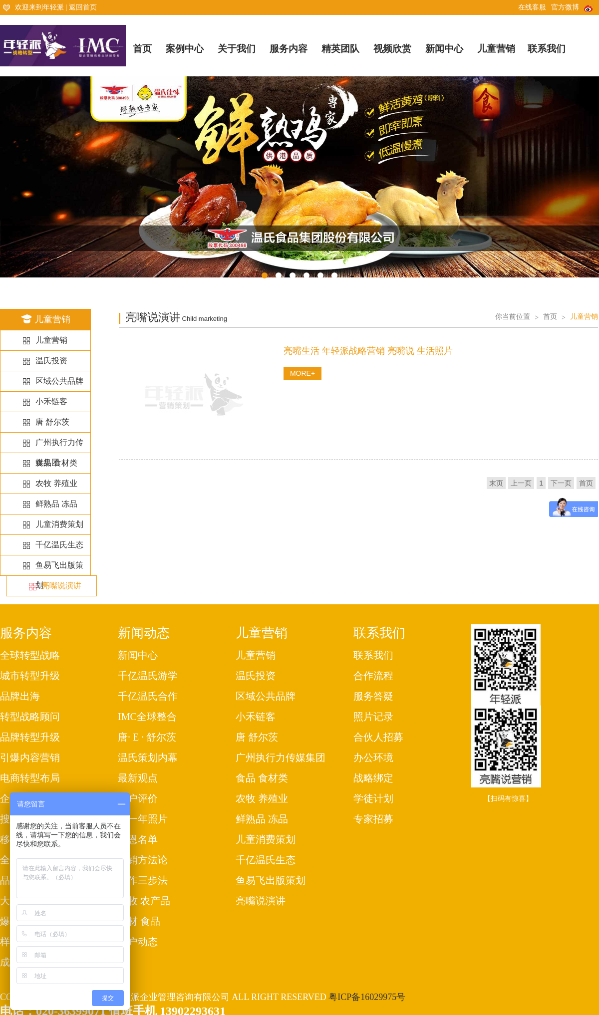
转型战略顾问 (30, 716)
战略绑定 (373, 777)
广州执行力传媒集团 (280, 757)
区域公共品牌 (59, 381)
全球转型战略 (30, 655)
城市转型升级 (30, 675)
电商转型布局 (30, 777)
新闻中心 (444, 48)
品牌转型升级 (30, 737)
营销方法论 (143, 859)
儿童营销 (496, 48)
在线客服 (532, 7)
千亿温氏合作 (148, 696)
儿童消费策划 (59, 524)
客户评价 (138, 798)
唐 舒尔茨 (52, 422)
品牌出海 (20, 696)
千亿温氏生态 (59, 544)
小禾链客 (51, 401)
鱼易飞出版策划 (270, 880)
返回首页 (83, 7)
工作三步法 (143, 880)
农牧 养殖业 (56, 483)
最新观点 (138, 777)
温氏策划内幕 (148, 757)
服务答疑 (373, 696)
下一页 (561, 483)
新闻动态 (144, 633)
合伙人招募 (378, 737)
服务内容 (288, 48)
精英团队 (340, 48)
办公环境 (373, 757)
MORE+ (302, 373)
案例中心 (185, 48)
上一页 (521, 483)
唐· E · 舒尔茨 (147, 737)
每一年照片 (143, 818)
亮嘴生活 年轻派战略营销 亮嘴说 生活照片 (368, 351)
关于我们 (237, 48)
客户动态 (138, 941)
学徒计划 (373, 798)
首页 (142, 48)
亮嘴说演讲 (61, 585)
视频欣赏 (392, 48)
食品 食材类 (56, 463)
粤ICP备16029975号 (366, 997)
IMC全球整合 (147, 716)
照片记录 (373, 716)
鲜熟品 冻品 (56, 504)
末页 (496, 483)
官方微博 (572, 7)
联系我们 (547, 48)
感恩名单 (138, 839)
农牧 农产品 (144, 900)
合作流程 (373, 675)
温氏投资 (51, 360)
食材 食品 (139, 921)
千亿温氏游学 (148, 675)
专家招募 (373, 818)
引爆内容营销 (30, 757)
